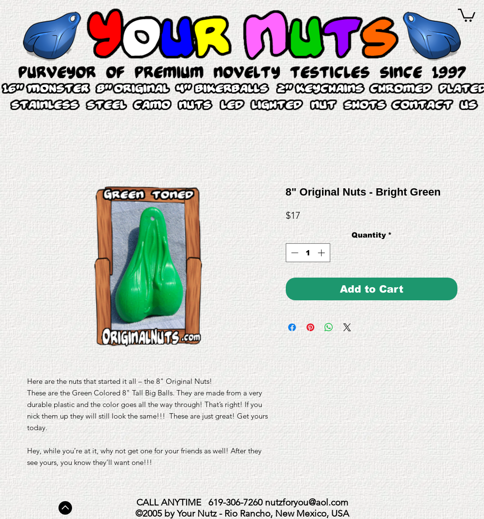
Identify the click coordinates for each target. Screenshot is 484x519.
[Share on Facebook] (292, 327)
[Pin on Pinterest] (310, 327)
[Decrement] (293, 253)
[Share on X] (347, 327)
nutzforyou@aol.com (306, 502)
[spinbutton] (308, 253)
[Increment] (322, 253)
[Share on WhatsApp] (329, 327)
